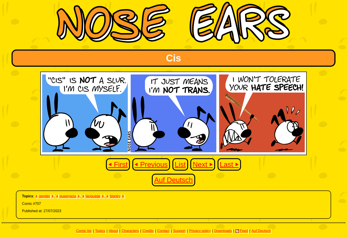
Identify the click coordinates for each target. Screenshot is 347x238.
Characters (130, 231)
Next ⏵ (203, 164)
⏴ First (118, 164)
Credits (148, 231)
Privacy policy (200, 231)
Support (179, 231)
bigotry (115, 196)
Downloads (223, 231)
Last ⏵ (229, 164)
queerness (68, 196)
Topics (100, 231)
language (93, 196)
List (180, 164)
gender (44, 196)
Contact (163, 231)
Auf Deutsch (173, 180)
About (113, 231)
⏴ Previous (151, 164)
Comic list (83, 231)
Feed (241, 231)
